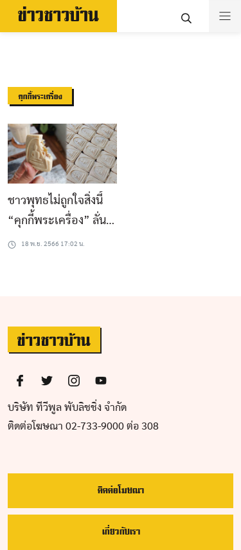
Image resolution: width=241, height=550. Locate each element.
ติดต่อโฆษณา (120, 490)
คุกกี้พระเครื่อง (40, 97)
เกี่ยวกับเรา (121, 531)
